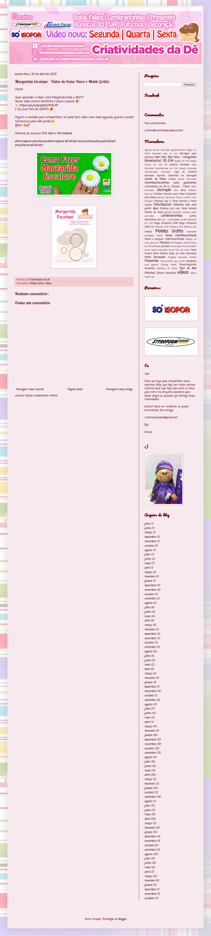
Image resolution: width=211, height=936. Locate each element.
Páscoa (187, 242)
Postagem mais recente (30, 389)
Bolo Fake (160, 157)
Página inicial (74, 389)
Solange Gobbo (168, 264)
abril (147, 568)
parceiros (154, 242)
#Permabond (23, 141)
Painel (159, 235)
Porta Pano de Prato (179, 250)
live (158, 219)
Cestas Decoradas (186, 179)
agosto (148, 550)
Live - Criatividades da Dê (173, 219)
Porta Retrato (160, 253)
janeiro (148, 581)
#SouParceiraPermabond (48, 141)
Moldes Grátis (36, 283)
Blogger (122, 919)
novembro (150, 541)
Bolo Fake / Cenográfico (182, 157)
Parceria (164, 243)
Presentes (151, 261)
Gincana (186, 212)
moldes (148, 231)
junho (147, 528)
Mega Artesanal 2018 (165, 223)
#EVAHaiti (71, 141)
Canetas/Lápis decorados (157, 171)
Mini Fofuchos (170, 226)
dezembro (150, 537)
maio (147, 563)
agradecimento (178, 150)
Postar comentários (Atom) (41, 396)
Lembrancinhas (171, 215)
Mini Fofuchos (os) (187, 226)
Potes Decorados (154, 257)
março (148, 533)
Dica (176, 190)
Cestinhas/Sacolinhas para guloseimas (170, 183)
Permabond (64, 133)
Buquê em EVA (182, 161)
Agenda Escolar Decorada (156, 150)
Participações (176, 242)
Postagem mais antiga (119, 389)
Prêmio (192, 257)
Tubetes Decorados (166, 273)
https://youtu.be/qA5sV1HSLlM (38, 105)
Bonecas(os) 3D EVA (158, 160)
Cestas (171, 179)
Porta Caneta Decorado (155, 250)
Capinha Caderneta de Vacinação (176, 175)
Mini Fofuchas (156, 226)
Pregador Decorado (177, 257)
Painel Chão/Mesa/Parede (180, 236)
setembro (149, 599)
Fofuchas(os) (162, 204)
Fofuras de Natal (153, 212)
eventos (160, 197)
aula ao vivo (170, 153)
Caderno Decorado (179, 164)
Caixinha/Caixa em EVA (166, 168)
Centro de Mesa (155, 179)
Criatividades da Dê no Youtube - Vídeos (167, 186)
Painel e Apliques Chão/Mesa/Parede (164, 239)
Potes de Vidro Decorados (182, 253)
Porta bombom (189, 246)
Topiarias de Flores (167, 268)
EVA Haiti (48, 133)
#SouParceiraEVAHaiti (29, 145)
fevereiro (149, 577)
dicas (183, 190)
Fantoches (170, 197)
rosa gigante (151, 264)
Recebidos (191, 261)
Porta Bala (175, 246)
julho (147, 524)
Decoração (164, 190)
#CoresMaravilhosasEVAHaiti (96, 141)
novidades (149, 235)
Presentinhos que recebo (172, 261)
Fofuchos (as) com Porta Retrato (178, 208)
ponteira (165, 246)
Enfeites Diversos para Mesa (169, 194)
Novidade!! (191, 231)
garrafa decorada (172, 212)
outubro (148, 546)
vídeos (48, 283)
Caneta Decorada (187, 168)
